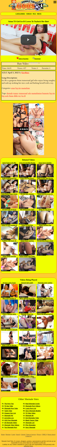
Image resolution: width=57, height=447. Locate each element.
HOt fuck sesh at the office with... (27, 345)
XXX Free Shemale (10, 420)
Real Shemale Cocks (32, 404)
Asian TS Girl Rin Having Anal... (27, 163)
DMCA (44, 434)
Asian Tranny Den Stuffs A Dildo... (27, 257)
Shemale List (29, 423)
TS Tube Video (30, 413)
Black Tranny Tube (31, 420)
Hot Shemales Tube (32, 418)
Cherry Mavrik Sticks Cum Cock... (9, 314)
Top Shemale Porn (10, 427)
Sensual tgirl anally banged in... (27, 283)
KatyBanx (25, 73)
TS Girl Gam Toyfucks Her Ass (9, 210)
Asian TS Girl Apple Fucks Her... (45, 210)
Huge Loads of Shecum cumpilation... (9, 345)
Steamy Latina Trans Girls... (9, 283)
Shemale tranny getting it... (45, 283)
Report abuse (51, 434)
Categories (20, 14)
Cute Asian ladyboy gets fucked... (9, 377)
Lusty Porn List (30, 408)
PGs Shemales (30, 425)
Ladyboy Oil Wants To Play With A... (9, 241)
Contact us (28, 436)
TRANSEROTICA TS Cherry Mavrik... (27, 361)
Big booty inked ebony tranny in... (45, 345)
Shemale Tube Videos (11, 425)
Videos (29, 14)
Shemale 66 (29, 415)
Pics (34, 14)
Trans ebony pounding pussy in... (45, 330)
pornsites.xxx (9, 418)
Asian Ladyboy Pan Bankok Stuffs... (45, 225)
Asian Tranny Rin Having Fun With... (45, 179)
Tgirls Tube (8, 411)
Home (3, 434)
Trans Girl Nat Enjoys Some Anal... (27, 179)
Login (13, 434)
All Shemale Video (10, 423)
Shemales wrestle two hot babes (45, 299)
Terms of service (31, 434)
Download (36, 59)
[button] (28, 40)
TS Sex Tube (8, 406)
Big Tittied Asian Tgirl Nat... (27, 210)
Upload (23, 434)
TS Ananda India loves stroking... (27, 330)
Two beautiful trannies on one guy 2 (45, 361)
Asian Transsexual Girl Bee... (9, 179)
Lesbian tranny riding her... (27, 377)
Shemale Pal (8, 415)
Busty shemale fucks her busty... (27, 299)
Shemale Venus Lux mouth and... (27, 314)
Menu (39, 14)
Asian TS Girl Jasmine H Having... (9, 225)
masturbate (25, 88)
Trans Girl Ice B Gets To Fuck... (45, 194)
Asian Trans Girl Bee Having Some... (45, 163)
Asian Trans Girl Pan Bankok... (27, 241)
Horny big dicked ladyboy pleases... (45, 314)
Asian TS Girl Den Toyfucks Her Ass (27, 225)
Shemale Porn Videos (32, 406)
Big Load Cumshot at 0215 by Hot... (9, 299)
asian (13, 88)
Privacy (39, 434)
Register (8, 434)
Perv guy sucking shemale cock (9, 330)
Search (18, 434)
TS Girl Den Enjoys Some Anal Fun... (45, 241)
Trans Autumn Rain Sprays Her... (9, 361)
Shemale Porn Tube (11, 408)
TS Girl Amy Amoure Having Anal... (27, 194)
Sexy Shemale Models (33, 411)
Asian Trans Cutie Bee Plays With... (9, 163)
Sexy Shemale (30, 427)
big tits (18, 88)
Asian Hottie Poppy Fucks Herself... (9, 194)
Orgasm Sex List (10, 413)
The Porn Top (9, 404)
